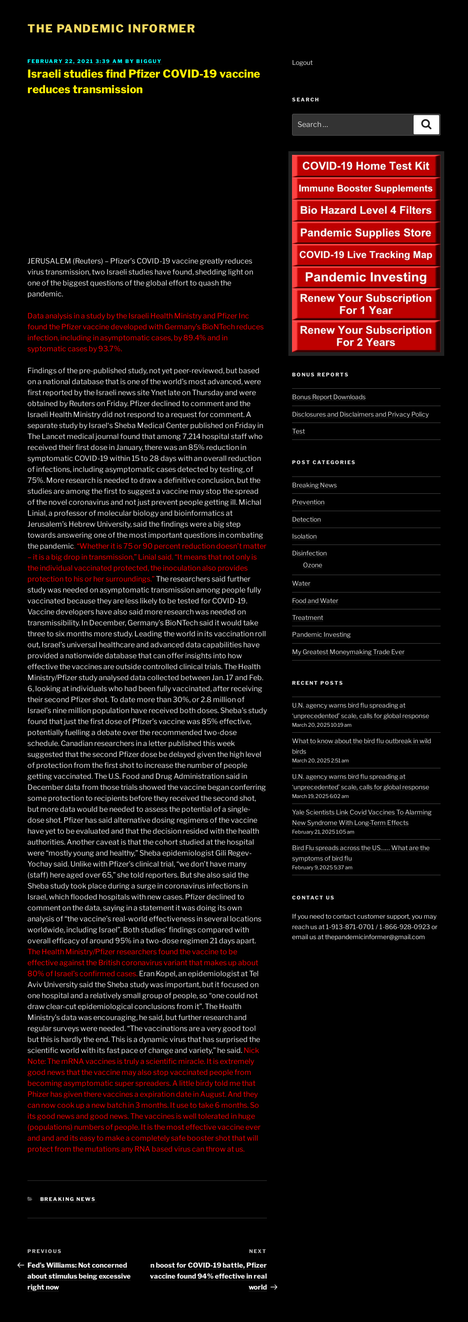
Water (301, 583)
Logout (302, 62)
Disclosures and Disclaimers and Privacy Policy (360, 414)
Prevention (308, 502)
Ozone (312, 565)
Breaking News (68, 1199)
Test (298, 431)
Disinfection (309, 553)
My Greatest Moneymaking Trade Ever (348, 652)
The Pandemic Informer (111, 28)
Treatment (307, 617)
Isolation (304, 536)
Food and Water (315, 600)
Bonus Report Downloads (329, 397)
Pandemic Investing (321, 634)
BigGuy (149, 61)
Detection (306, 519)
